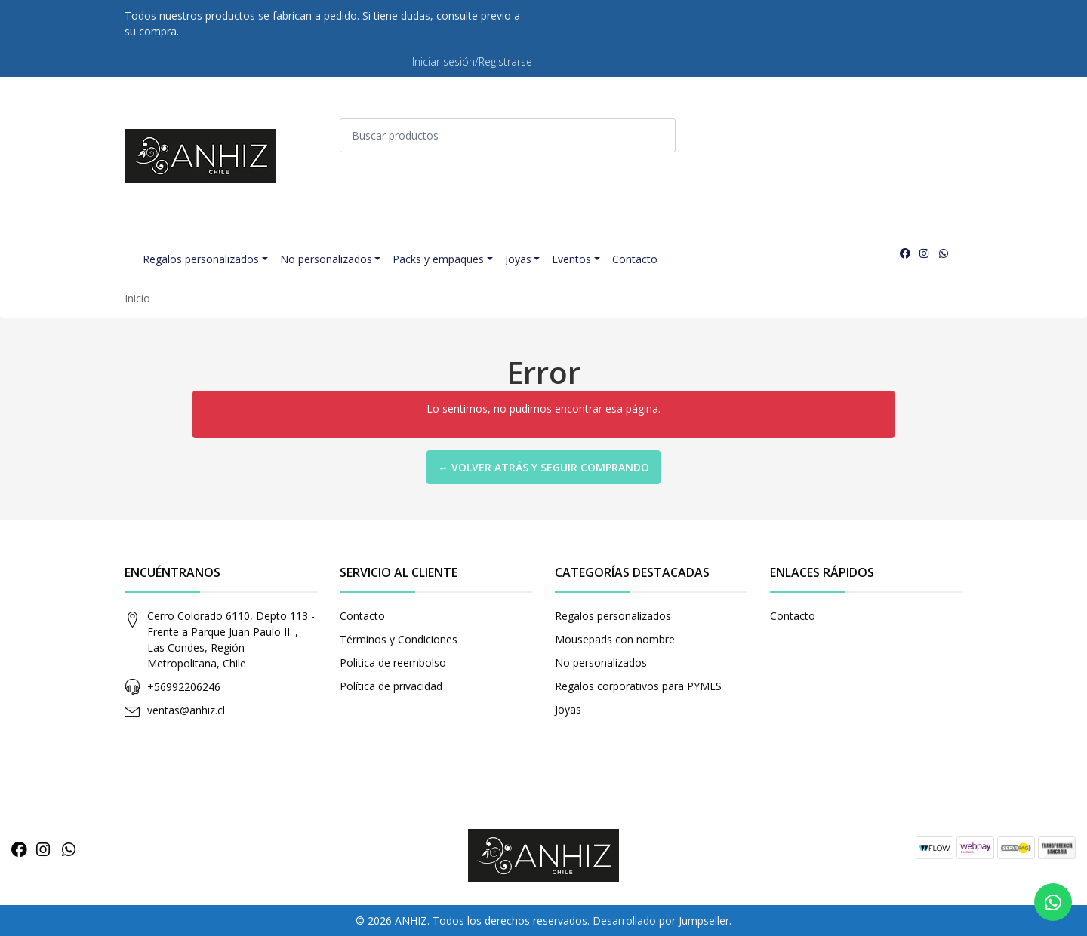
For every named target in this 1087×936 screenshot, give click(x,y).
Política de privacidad (391, 686)
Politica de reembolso (393, 662)
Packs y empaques (438, 259)
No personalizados (326, 259)
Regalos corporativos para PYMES (638, 686)
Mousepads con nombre (615, 639)
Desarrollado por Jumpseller (661, 920)
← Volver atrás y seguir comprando (543, 467)
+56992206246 (183, 687)
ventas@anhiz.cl (186, 710)
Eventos (571, 259)
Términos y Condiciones (398, 639)
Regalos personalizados (201, 259)
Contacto (634, 259)
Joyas (518, 259)
